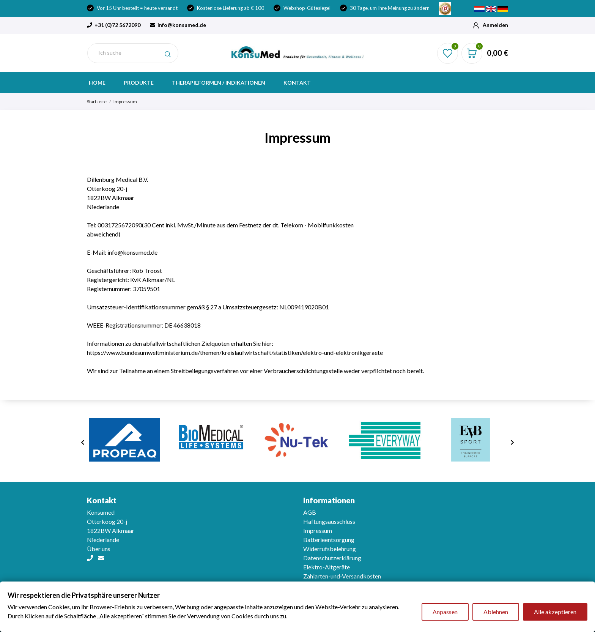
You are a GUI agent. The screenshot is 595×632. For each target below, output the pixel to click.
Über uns (98, 548)
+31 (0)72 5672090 (113, 25)
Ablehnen (495, 611)
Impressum (317, 530)
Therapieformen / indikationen (218, 82)
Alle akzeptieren (555, 611)
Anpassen (445, 611)
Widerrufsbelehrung (329, 548)
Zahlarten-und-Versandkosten (342, 576)
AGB (309, 512)
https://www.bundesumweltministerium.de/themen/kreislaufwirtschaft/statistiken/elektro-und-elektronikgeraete (235, 352)
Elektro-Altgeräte (326, 567)
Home (97, 82)
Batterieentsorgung (328, 539)
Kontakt (297, 82)
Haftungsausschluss (329, 521)
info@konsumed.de (178, 25)
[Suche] (132, 53)
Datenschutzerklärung (332, 557)
